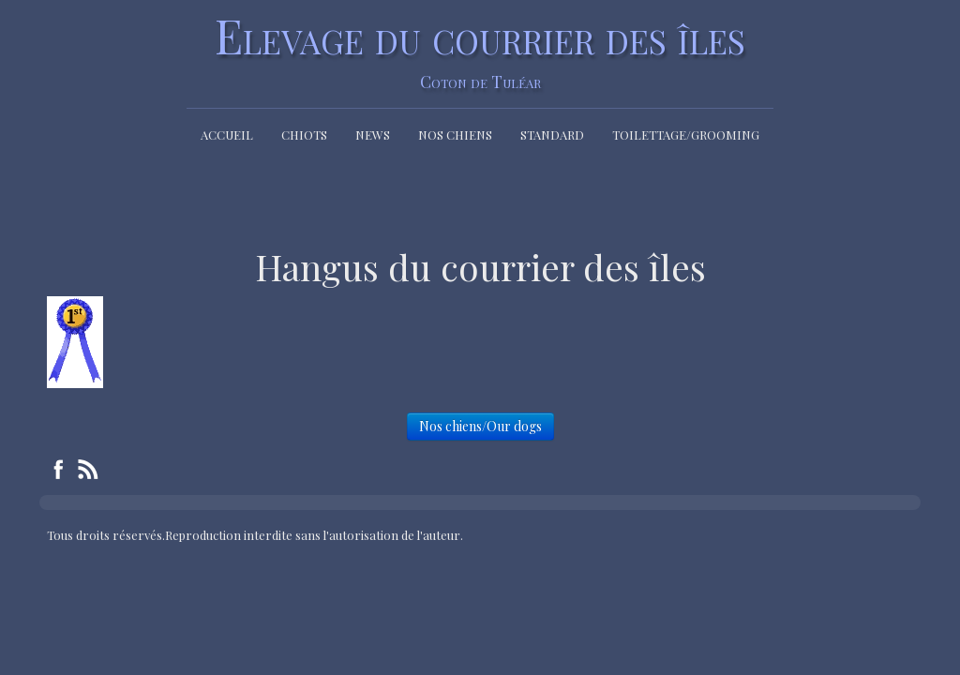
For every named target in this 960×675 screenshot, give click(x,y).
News (372, 134)
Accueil (227, 134)
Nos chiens (455, 134)
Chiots (304, 134)
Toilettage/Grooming (685, 134)
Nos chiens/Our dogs (480, 426)
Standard (552, 134)
